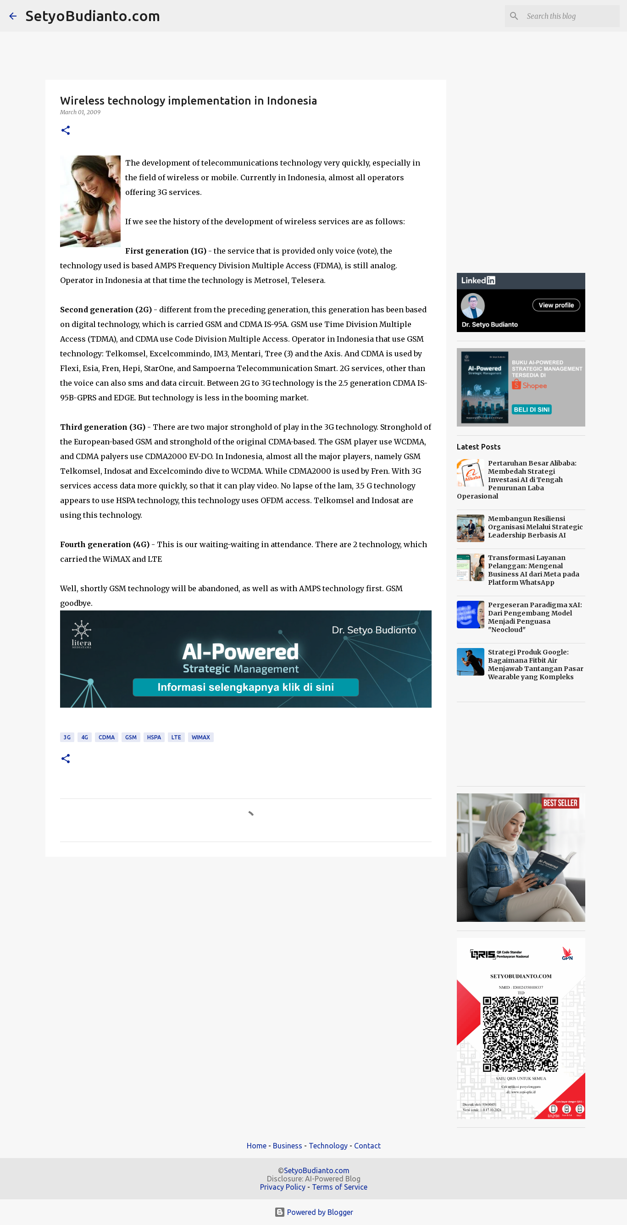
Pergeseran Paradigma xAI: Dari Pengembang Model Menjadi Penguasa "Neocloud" (535, 617)
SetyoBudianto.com (93, 15)
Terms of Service (339, 1187)
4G (84, 737)
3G (67, 737)
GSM (131, 737)
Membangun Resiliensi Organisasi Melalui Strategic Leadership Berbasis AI (535, 527)
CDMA (107, 737)
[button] (65, 131)
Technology (328, 1146)
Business (287, 1146)
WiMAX (201, 737)
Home (256, 1146)
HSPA (154, 737)
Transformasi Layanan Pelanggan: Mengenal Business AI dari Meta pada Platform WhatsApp (533, 570)
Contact (367, 1146)
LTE (176, 737)
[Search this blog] (571, 16)
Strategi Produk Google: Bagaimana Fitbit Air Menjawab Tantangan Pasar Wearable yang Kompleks (535, 664)
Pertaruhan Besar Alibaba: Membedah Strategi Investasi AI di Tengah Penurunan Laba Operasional (517, 479)
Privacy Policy (282, 1187)
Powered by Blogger (313, 1212)
